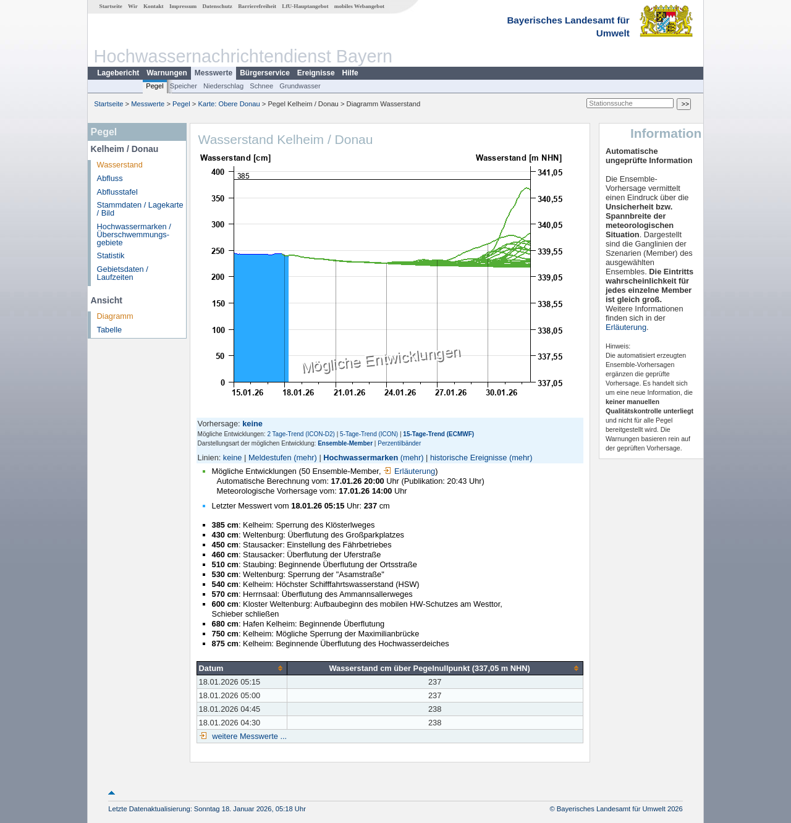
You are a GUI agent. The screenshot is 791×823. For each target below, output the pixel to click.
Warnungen (166, 73)
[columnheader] (242, 668)
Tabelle (109, 329)
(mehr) (305, 457)
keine (232, 457)
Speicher (183, 86)
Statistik (111, 255)
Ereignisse (316, 73)
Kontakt (153, 6)
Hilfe (350, 73)
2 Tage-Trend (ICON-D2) (300, 434)
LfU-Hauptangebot (305, 6)
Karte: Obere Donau (229, 104)
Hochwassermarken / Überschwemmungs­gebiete (134, 234)
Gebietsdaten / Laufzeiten (122, 273)
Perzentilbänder (399, 443)
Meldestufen (270, 457)
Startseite (110, 6)
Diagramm (115, 316)
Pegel (155, 86)
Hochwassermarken (360, 457)
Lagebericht (118, 73)
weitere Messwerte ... (248, 736)
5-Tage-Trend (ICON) (369, 434)
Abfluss (110, 178)
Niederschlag (223, 86)
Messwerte (213, 73)
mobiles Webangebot (359, 6)
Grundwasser (300, 86)
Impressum (183, 6)
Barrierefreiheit (257, 6)
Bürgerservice (265, 73)
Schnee (261, 86)
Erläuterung (409, 471)
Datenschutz (217, 6)
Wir (133, 6)
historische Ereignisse (468, 457)
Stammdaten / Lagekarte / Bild (140, 208)
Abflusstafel (117, 191)
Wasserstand (120, 164)
